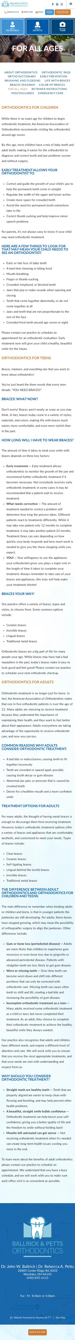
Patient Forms (49, 12)
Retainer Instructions (49, 89)
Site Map (60, 1317)
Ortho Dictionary (22, 76)
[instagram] (62, 4)
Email (41, 12)
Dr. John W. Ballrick (18, 1267)
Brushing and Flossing (23, 81)
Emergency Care (51, 93)
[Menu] (70, 4)
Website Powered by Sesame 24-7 (30, 1317)
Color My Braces (52, 85)
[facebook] (53, 4)
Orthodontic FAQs (56, 72)
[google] (57, 4)
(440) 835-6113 (13, 12)
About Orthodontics (21, 72)
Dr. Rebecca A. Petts (56, 1267)
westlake (28, 12)
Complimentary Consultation (62, 12)
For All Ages (18, 89)
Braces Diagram (22, 85)
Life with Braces (57, 81)
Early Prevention (53, 76)
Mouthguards (22, 93)
